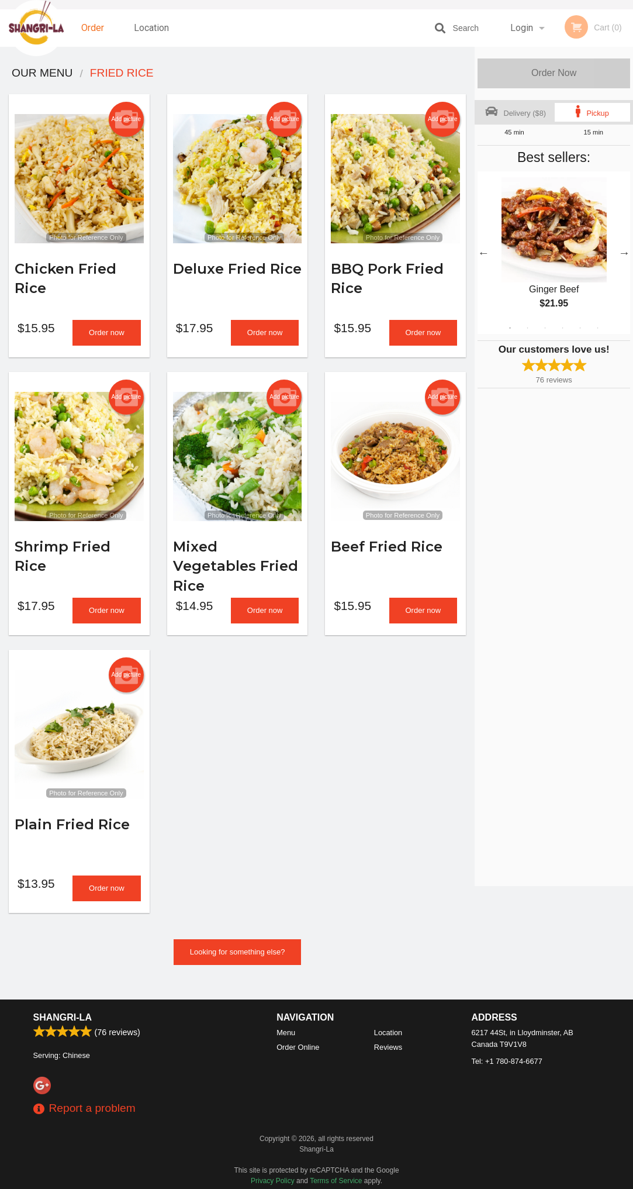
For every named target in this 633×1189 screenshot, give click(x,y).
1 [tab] (510, 328)
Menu (285, 1032)
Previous (483, 253)
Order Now (553, 73)
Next (624, 253)
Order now (106, 337)
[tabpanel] (553, 252)
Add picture (126, 119)
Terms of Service (336, 1181)
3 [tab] (545, 328)
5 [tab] (580, 328)
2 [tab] (528, 328)
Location (151, 27)
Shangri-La (62, 1017)
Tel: (507, 1061)
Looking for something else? (237, 965)
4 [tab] (563, 328)
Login (521, 27)
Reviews (388, 1047)
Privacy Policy (273, 1181)
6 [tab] (598, 328)
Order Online (94, 34)
